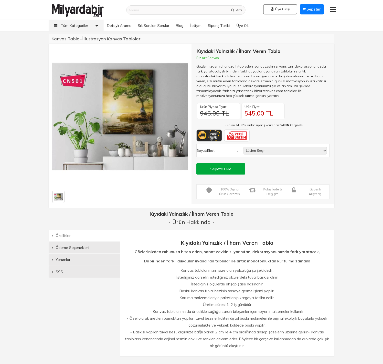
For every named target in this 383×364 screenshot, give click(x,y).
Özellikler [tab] (61, 235)
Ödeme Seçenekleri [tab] (70, 247)
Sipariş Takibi (219, 25)
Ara (236, 10)
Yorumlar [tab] (61, 259)
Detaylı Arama (119, 25)
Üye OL (242, 25)
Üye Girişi (280, 9)
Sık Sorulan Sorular (153, 25)
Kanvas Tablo (65, 39)
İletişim (196, 25)
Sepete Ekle (220, 168)
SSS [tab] (57, 272)
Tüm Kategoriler (77, 25)
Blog (179, 25)
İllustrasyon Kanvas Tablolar (111, 39)
